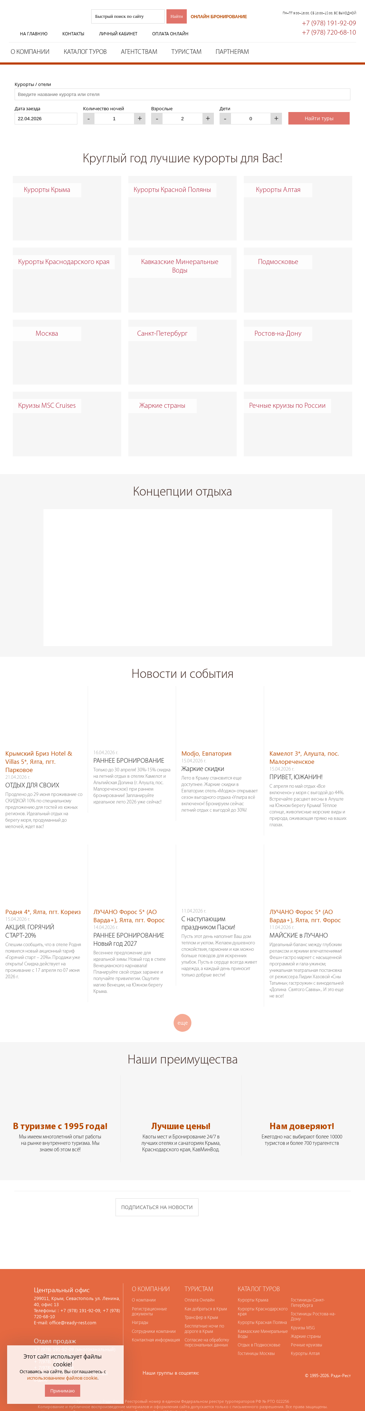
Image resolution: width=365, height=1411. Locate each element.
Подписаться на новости (157, 1192)
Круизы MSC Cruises (47, 406)
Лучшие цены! (180, 1112)
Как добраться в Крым (206, 1295)
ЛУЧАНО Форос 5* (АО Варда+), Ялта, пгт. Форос (129, 901)
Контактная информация (156, 1326)
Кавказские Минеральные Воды (180, 266)
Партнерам (232, 52)
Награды (140, 1308)
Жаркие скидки (202, 755)
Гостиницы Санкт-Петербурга (308, 1288)
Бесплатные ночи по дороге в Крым (204, 1314)
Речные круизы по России (287, 406)
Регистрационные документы (149, 1297)
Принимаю (62, 1390)
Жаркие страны (162, 406)
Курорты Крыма (47, 190)
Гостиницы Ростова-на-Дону (313, 1302)
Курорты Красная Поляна (262, 1308)
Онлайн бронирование (219, 16)
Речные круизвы (306, 1331)
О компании (30, 52)
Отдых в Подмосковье (259, 1331)
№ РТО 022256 (275, 1387)
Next (344, 554)
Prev (31, 554)
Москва (47, 333)
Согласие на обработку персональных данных (207, 1328)
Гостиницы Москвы (256, 1339)
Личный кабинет (118, 33)
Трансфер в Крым (201, 1303)
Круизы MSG (303, 1313)
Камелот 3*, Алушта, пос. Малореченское (304, 743)
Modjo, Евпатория (206, 739)
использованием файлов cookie (62, 1378)
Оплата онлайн (170, 33)
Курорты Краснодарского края (63, 262)
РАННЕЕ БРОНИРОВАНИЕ (128, 746)
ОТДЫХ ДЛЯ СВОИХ (32, 771)
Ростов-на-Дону (278, 333)
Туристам (186, 52)
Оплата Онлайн (200, 1286)
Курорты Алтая (278, 190)
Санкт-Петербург (162, 333)
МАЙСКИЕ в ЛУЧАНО (298, 921)
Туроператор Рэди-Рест (44, 22)
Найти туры (319, 118)
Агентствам (139, 52)
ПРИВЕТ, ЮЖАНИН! (296, 763)
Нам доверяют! (301, 1112)
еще (183, 1008)
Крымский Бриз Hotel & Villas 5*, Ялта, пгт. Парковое (38, 747)
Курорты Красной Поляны (172, 190)
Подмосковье (278, 262)
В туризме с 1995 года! (60, 1112)
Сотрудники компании (154, 1317)
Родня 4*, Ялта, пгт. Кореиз (43, 897)
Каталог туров (85, 52)
